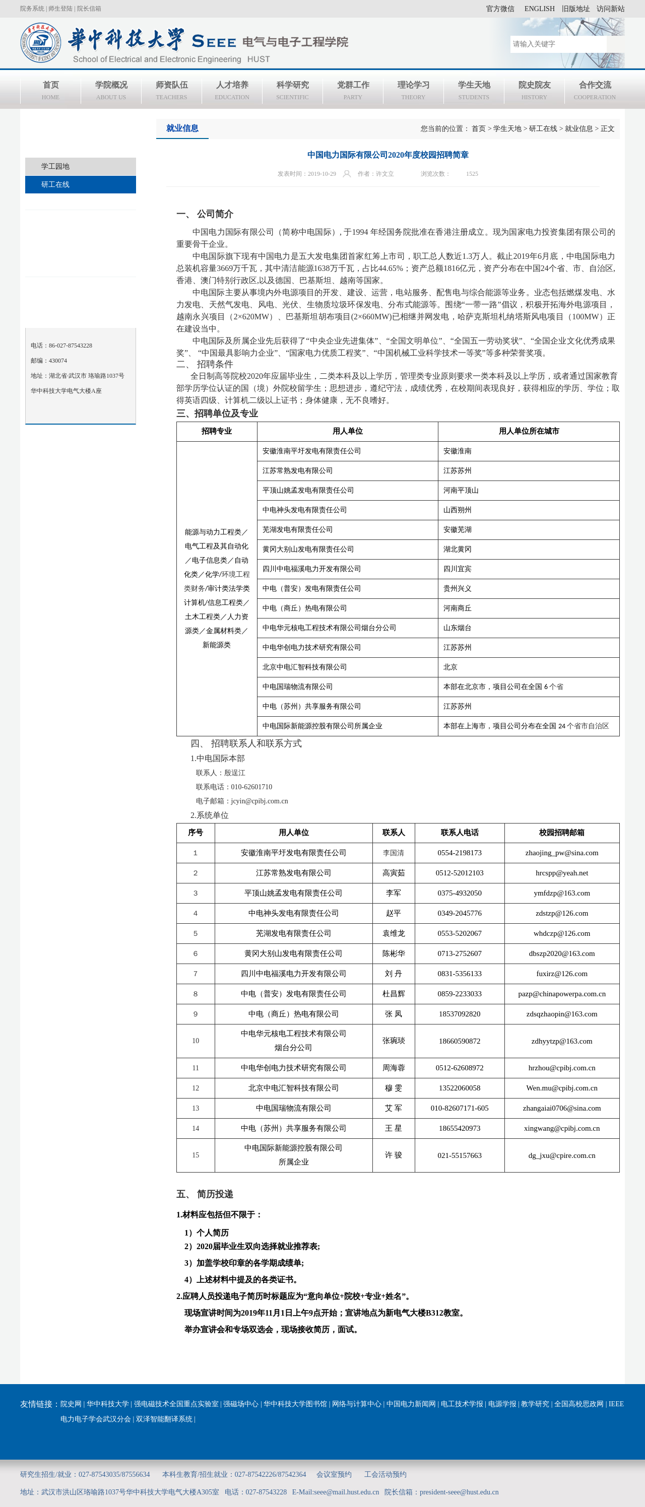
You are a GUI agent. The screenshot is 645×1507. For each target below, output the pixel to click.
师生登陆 (60, 8)
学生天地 (474, 92)
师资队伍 (172, 92)
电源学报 (502, 1404)
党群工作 (353, 92)
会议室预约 (334, 1474)
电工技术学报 (462, 1404)
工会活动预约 (385, 1474)
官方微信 (500, 9)
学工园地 (55, 166)
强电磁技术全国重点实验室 (176, 1404)
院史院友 (534, 92)
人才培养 (232, 92)
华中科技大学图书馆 (295, 1404)
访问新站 (611, 9)
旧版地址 (576, 9)
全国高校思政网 (579, 1404)
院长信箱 (89, 8)
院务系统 (32, 8)
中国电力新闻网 (411, 1404)
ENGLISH (540, 9)
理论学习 (413, 92)
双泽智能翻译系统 (164, 1419)
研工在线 (55, 184)
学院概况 (111, 92)
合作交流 (595, 92)
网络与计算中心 (356, 1404)
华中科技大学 (108, 1404)
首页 (51, 92)
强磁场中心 (241, 1404)
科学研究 (292, 92)
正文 (608, 128)
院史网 (71, 1404)
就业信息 (579, 128)
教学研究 (535, 1404)
